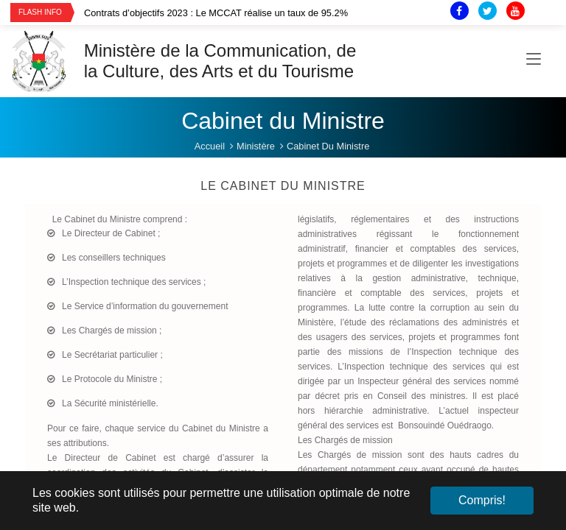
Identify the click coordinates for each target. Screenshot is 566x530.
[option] (247, 13)
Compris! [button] (482, 500)
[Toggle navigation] (533, 61)
